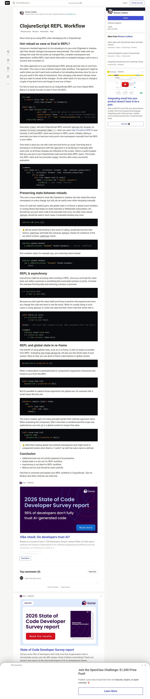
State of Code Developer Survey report (47, 650)
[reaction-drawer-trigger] (8, 52)
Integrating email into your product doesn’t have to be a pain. (123, 101)
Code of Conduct (53, 587)
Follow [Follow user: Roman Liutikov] (125, 18)
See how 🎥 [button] (125, 124)
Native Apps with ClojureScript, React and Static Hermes (125, 45)
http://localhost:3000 (81, 130)
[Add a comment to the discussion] (61, 579)
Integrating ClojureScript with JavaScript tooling (125, 63)
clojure (35, 31)
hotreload (44, 31)
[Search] (14, 3)
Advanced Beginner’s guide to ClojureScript (125, 54)
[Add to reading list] (8, 69)
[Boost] (8, 76)
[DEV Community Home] (7, 3)
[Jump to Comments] (8, 61)
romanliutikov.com (70, 14)
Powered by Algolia (75, 3)
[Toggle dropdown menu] (96, 483)
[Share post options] (8, 84)
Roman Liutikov (31, 12)
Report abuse (65, 587)
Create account (137, 3)
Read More (25, 558)
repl (52, 31)
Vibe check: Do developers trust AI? (45, 537)
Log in (125, 3)
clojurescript (26, 31)
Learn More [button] (110, 691)
